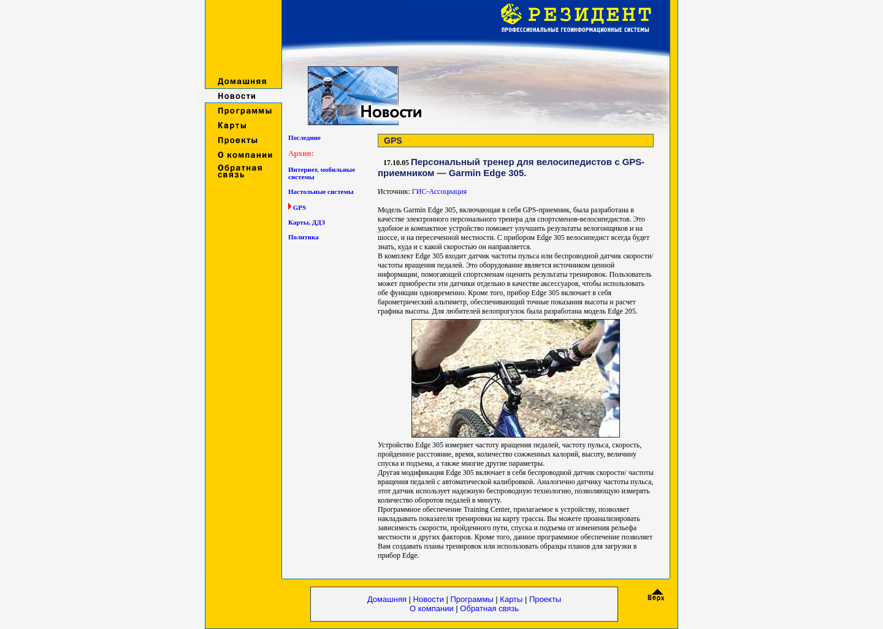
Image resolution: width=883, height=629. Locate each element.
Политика (303, 237)
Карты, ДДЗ (306, 222)
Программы (473, 599)
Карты (511, 599)
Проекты (545, 599)
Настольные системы (321, 191)
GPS (299, 207)
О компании (433, 608)
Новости (428, 599)
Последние (304, 137)
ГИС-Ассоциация (439, 191)
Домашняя (387, 599)
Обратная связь (489, 608)
